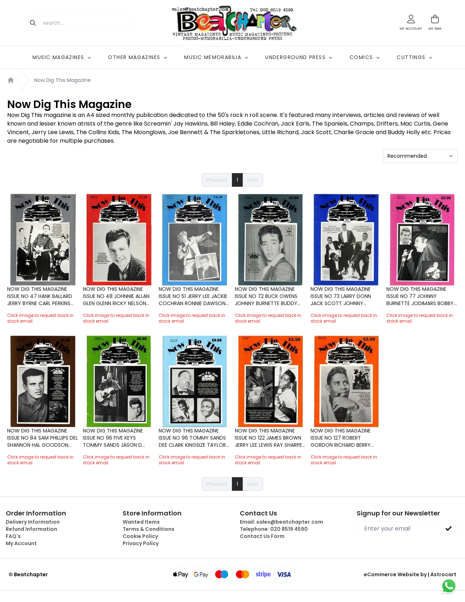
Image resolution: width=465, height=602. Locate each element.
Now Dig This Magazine (62, 80)
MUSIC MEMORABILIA (216, 57)
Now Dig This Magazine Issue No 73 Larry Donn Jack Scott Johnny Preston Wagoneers (341, 296)
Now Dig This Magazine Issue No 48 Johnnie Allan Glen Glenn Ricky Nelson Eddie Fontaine (116, 296)
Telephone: (274, 529)
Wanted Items (141, 521)
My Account (21, 543)
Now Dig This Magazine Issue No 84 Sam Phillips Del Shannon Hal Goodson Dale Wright (42, 438)
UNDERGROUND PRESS (298, 57)
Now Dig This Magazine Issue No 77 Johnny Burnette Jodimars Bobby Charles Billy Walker (420, 296)
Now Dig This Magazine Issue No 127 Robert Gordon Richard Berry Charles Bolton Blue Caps (345, 438)
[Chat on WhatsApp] (449, 586)
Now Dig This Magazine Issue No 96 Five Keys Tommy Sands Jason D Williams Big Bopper (113, 438)
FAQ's (13, 536)
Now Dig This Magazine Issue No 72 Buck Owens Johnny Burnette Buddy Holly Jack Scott (266, 296)
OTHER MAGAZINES (137, 57)
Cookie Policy (140, 536)
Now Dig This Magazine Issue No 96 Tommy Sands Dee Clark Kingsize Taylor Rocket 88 (192, 438)
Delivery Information (33, 521)
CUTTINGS (414, 57)
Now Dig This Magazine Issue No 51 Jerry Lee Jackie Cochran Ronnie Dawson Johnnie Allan (193, 296)
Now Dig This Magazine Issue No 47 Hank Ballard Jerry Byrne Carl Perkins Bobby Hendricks (39, 296)
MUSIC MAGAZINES (62, 57)
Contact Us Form (262, 536)
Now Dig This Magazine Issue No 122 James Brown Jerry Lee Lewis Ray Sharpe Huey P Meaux (268, 438)
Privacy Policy (141, 543)
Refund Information (31, 529)
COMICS (365, 57)
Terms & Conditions (148, 529)
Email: (281, 521)
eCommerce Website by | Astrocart (410, 574)
